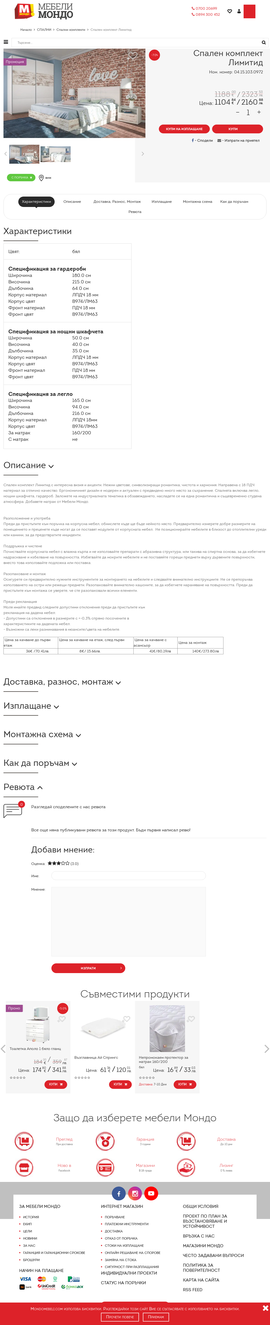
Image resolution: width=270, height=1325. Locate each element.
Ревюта (135, 212)
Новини (30, 1238)
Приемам (156, 1317)
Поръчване (115, 1217)
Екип (27, 1224)
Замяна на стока (120, 1260)
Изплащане (161, 202)
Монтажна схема (196, 202)
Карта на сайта (200, 1275)
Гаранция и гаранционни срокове (54, 1253)
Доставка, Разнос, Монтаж (117, 202)
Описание (73, 202)
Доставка (113, 1231)
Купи (56, 1084)
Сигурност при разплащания (131, 1267)
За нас (29, 1245)
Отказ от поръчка (121, 1238)
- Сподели (203, 140)
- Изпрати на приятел (239, 140)
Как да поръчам (232, 202)
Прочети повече (119, 1317)
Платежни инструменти (126, 1224)
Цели (27, 1231)
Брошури (31, 1260)
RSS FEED (193, 1284)
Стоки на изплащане (124, 1245)
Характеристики (38, 202)
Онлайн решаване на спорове (132, 1253)
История (31, 1217)
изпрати (101, 968)
